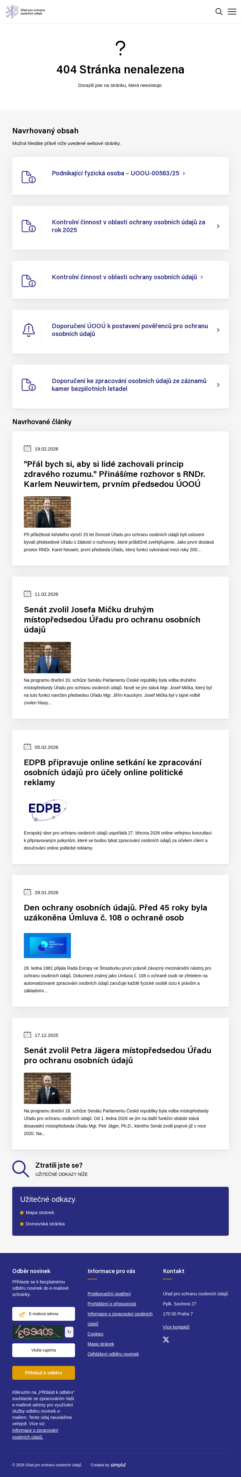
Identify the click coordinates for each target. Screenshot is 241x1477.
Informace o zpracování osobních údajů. (35, 1434)
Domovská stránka (45, 1223)
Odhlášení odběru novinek (113, 1354)
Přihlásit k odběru (43, 1372)
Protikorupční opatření (109, 1293)
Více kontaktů (176, 1327)
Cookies (96, 1333)
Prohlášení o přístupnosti (112, 1303)
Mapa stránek (40, 1212)
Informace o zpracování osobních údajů (120, 1318)
